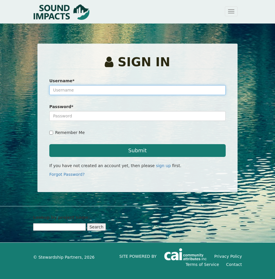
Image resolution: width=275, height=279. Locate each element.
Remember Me (67, 132)
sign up (163, 165)
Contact (234, 264)
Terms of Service (202, 264)
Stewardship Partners (60, 257)
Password (61, 106)
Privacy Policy (228, 256)
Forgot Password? (67, 174)
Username (62, 80)
